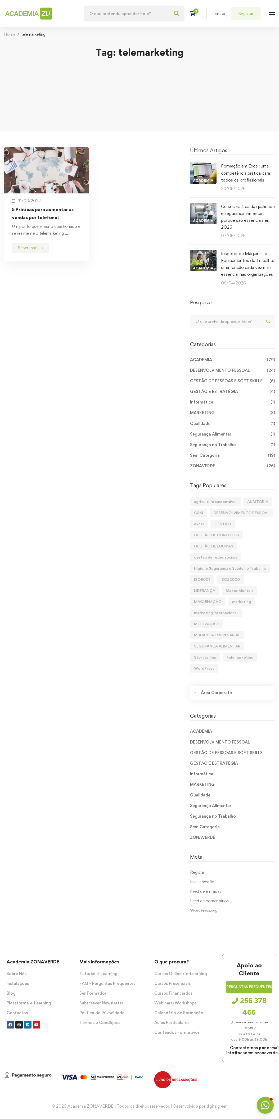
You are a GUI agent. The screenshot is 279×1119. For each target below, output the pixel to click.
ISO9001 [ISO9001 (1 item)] (202, 579)
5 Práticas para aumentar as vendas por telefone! (43, 213)
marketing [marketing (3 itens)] (241, 601)
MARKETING (232, 412)
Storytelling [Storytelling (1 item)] (205, 657)
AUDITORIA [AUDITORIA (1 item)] (257, 501)
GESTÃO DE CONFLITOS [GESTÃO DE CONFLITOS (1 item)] (216, 535)
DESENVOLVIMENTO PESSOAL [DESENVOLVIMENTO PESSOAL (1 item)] (241, 512)
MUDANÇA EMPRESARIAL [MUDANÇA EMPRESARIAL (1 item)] (217, 635)
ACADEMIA (232, 359)
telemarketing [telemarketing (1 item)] (240, 657)
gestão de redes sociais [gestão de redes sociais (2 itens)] (215, 557)
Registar (197, 872)
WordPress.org (204, 910)
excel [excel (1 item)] (199, 524)
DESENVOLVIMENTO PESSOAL (232, 370)
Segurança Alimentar (232, 434)
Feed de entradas (205, 891)
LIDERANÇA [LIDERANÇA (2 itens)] (204, 590)
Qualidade (232, 423)
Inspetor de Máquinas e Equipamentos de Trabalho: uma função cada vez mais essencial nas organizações (247, 264)
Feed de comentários (209, 900)
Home (9, 34)
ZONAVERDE (232, 466)
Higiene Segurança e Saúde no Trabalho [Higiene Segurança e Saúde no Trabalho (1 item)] (230, 568)
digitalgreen (216, 1106)
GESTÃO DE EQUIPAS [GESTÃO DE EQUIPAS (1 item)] (213, 546)
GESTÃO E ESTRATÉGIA (232, 391)
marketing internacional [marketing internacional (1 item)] (216, 612)
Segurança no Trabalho (232, 444)
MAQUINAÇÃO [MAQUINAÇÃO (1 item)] (208, 601)
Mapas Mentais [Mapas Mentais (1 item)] (239, 590)
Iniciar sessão (202, 881)
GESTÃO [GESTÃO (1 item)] (222, 524)
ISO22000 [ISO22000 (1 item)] (230, 579)
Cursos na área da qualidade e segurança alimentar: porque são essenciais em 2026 (248, 217)
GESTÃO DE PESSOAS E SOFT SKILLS (232, 381)
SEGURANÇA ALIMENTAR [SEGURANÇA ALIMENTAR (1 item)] (217, 646)
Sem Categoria (232, 455)
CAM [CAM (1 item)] (198, 512)
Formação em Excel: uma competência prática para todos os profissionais (245, 172)
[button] (249, 992)
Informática (232, 402)
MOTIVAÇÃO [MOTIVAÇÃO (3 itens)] (206, 624)
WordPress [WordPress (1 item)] (204, 668)
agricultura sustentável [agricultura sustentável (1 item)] (215, 501)
